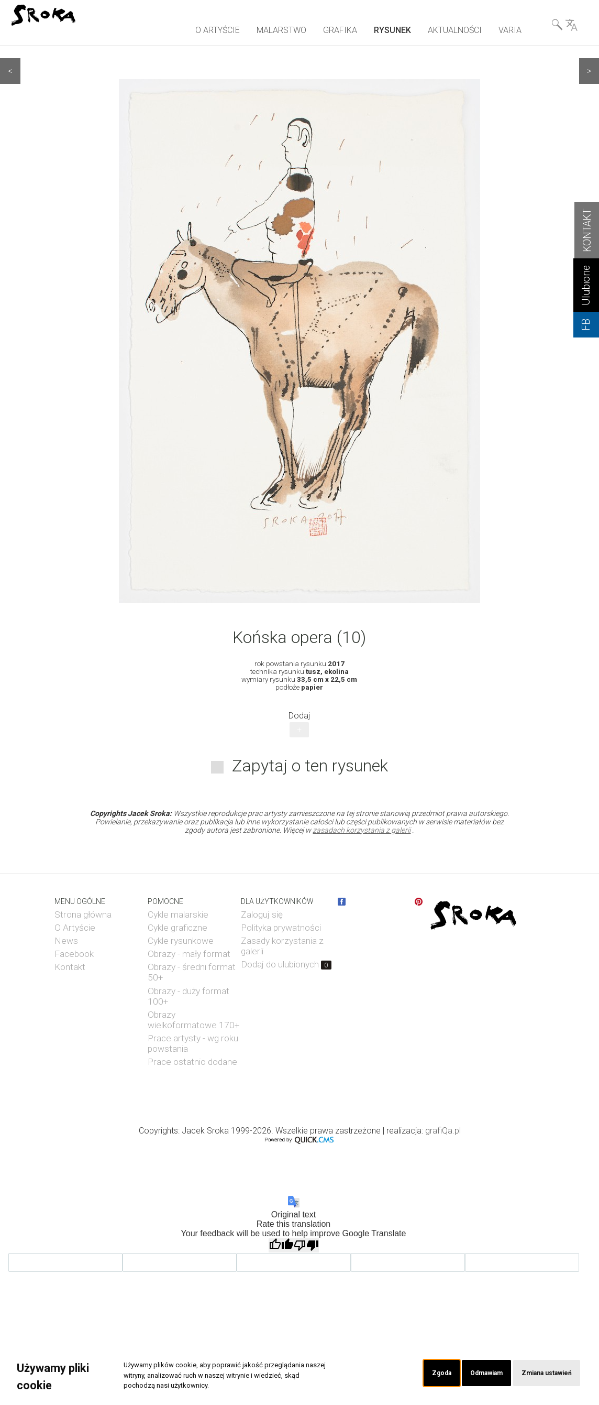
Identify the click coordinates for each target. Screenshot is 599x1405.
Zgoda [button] (421, 1373)
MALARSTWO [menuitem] (281, 30)
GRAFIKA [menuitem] (340, 30)
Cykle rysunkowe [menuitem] (181, 940)
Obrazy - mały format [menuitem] (189, 954)
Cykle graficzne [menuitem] (177, 927)
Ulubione (586, 285)
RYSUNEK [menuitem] (392, 30)
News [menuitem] (66, 940)
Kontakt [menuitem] (69, 967)
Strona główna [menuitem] (83, 914)
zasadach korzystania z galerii (362, 830)
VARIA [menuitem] (510, 30)
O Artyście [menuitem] (74, 927)
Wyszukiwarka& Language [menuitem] (564, 27)
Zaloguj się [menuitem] (262, 914)
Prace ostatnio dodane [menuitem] (192, 1062)
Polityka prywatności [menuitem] (281, 927)
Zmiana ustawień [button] (541, 1373)
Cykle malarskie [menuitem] (178, 914)
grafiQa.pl (443, 1131)
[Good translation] (281, 1245)
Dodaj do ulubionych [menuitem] (286, 964)
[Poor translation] (306, 1245)
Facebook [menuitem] (74, 954)
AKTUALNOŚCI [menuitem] (455, 30)
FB (586, 325)
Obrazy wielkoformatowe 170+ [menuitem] (193, 1019)
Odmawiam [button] (472, 1373)
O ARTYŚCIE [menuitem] (217, 30)
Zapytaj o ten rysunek (310, 766)
